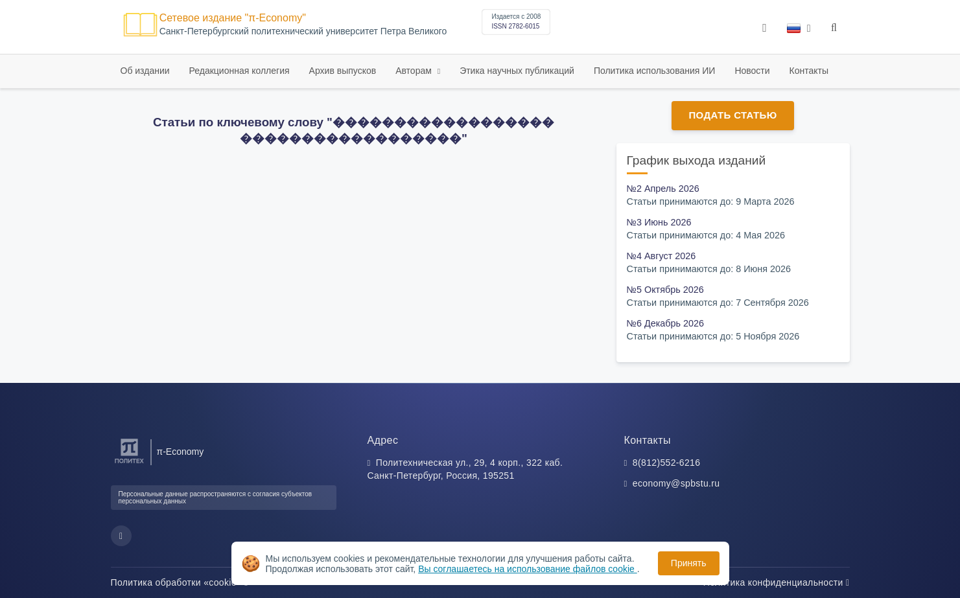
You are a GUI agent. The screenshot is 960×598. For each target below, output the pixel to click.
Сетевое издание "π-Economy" (232, 17)
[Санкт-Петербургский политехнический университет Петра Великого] (129, 463)
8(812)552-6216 (667, 462)
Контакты (809, 70)
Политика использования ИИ (654, 70)
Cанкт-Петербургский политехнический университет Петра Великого (303, 31)
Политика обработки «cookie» (179, 582)
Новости (751, 70)
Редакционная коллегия (239, 70)
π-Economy (180, 451)
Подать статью (732, 115)
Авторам (414, 70)
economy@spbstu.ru (676, 483)
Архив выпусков (343, 70)
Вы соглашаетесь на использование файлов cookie (527, 569)
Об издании (145, 70)
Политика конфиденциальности (776, 582)
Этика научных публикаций (517, 70)
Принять (689, 563)
